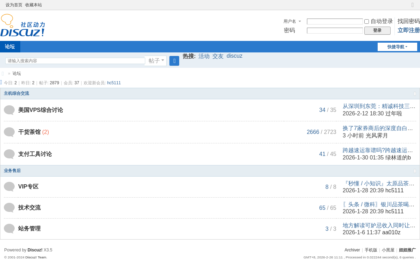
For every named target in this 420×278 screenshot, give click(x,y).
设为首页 (14, 4)
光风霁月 (377, 135)
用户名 (290, 21)
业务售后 (12, 170)
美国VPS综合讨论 (40, 110)
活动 (204, 56)
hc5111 (114, 82)
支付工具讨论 (35, 154)
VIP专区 (28, 187)
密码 (289, 30)
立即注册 (409, 30)
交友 (218, 56)
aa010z (391, 232)
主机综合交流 (16, 93)
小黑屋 (388, 250)
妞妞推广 (3, 74)
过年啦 (393, 113)
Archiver (352, 250)
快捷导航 (395, 46)
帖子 (154, 61)
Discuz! (35, 250)
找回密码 (409, 21)
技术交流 (29, 208)
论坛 (17, 73)
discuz (234, 56)
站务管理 (29, 228)
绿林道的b (398, 158)
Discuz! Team (35, 257)
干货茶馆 (29, 132)
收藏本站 (33, 4)
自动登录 (378, 21)
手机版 (371, 250)
